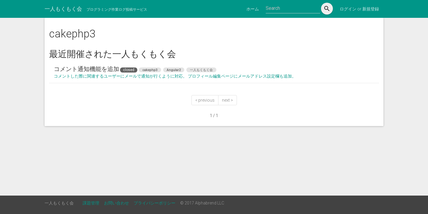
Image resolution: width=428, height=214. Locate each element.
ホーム (252, 9)
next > (227, 100)
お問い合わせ (116, 203)
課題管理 (91, 203)
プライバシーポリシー (154, 203)
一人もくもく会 (63, 9)
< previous (205, 100)
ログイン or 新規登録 (359, 9)
